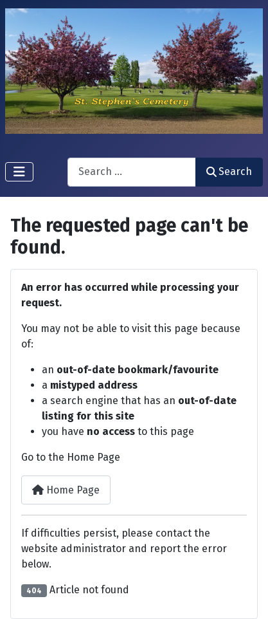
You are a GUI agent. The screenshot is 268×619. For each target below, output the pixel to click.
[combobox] (131, 172)
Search (229, 171)
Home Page (66, 490)
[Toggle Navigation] (19, 171)
